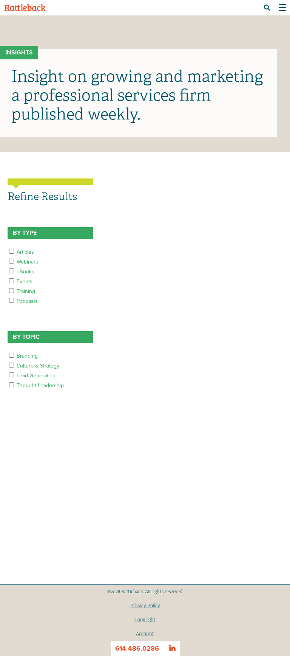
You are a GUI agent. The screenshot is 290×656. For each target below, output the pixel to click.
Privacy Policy (145, 606)
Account (145, 634)
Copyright (145, 620)
